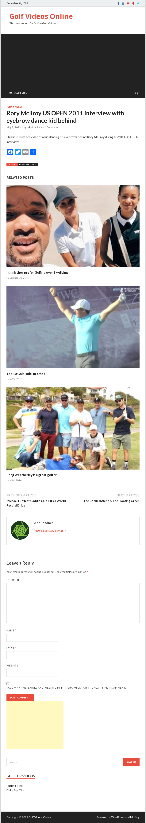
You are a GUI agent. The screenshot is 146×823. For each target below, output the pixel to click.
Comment (14, 579)
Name (11, 630)
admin (30, 127)
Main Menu (21, 93)
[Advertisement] (73, 60)
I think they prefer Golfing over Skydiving (37, 272)
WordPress (118, 817)
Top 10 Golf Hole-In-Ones (25, 374)
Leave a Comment (47, 127)
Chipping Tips (15, 790)
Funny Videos (14, 107)
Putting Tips (14, 785)
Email (11, 648)
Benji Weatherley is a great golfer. (31, 475)
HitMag (134, 817)
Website (12, 665)
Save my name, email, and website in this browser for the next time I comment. (66, 687)
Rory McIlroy (28, 164)
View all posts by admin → (50, 530)
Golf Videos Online (41, 16)
